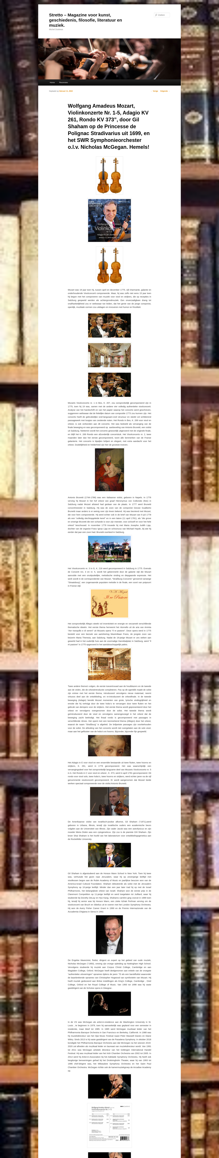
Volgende (165, 91)
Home (52, 82)
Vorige (154, 91)
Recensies (63, 82)
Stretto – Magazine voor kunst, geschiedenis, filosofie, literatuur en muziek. (85, 20)
